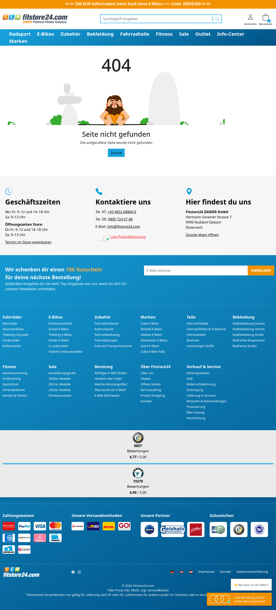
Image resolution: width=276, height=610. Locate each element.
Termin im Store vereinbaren (28, 242)
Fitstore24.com (143, 586)
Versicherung (196, 418)
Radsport (20, 34)
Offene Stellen (150, 384)
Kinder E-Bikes (59, 340)
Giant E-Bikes (149, 346)
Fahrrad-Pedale (197, 323)
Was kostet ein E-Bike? (110, 390)
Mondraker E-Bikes (153, 340)
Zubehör (70, 34)
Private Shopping (152, 395)
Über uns (146, 373)
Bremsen (193, 340)
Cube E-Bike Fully (152, 351)
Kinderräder (11, 340)
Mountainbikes (13, 329)
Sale (184, 34)
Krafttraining (12, 379)
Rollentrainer (12, 346)
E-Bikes (45, 34)
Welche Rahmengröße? (111, 384)
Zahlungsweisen (198, 373)
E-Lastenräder (58, 346)
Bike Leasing (195, 412)
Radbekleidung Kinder (248, 335)
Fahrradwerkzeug (107, 335)
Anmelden (261, 270)
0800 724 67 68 (120, 219)
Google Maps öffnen (202, 234)
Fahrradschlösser (107, 323)
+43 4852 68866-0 (121, 211)
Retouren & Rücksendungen (206, 401)
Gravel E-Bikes (59, 329)
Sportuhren (11, 384)
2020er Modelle (60, 379)
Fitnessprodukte (60, 395)
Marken (18, 41)
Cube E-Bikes (149, 323)
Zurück (116, 152)
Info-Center (230, 34)
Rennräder (10, 323)
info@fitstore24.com (123, 226)
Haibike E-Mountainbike (66, 351)
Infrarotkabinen (14, 390)
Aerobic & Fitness (15, 395)
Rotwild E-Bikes (151, 329)
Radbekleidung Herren (249, 329)
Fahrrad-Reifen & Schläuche (206, 329)
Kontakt (146, 401)
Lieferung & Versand (201, 395)
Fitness (164, 34)
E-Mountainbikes (60, 323)
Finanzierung (196, 407)
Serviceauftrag (150, 390)
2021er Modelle (60, 384)
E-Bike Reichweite (107, 395)
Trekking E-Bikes (60, 335)
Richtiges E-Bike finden (111, 373)
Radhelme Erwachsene (249, 340)
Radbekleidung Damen (249, 323)
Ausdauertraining (15, 373)
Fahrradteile (134, 34)
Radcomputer (104, 329)
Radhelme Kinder (245, 346)
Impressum (206, 572)
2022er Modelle (60, 390)
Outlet (203, 34)
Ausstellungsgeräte (62, 373)
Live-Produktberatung (128, 237)
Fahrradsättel (196, 335)
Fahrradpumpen (106, 340)
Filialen (145, 379)
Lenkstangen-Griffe (200, 346)
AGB (190, 379)
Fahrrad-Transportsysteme (113, 346)
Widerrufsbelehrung (201, 384)
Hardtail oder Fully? (108, 379)
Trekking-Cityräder (16, 335)
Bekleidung (100, 34)
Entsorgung (195, 390)
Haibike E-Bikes (151, 335)
